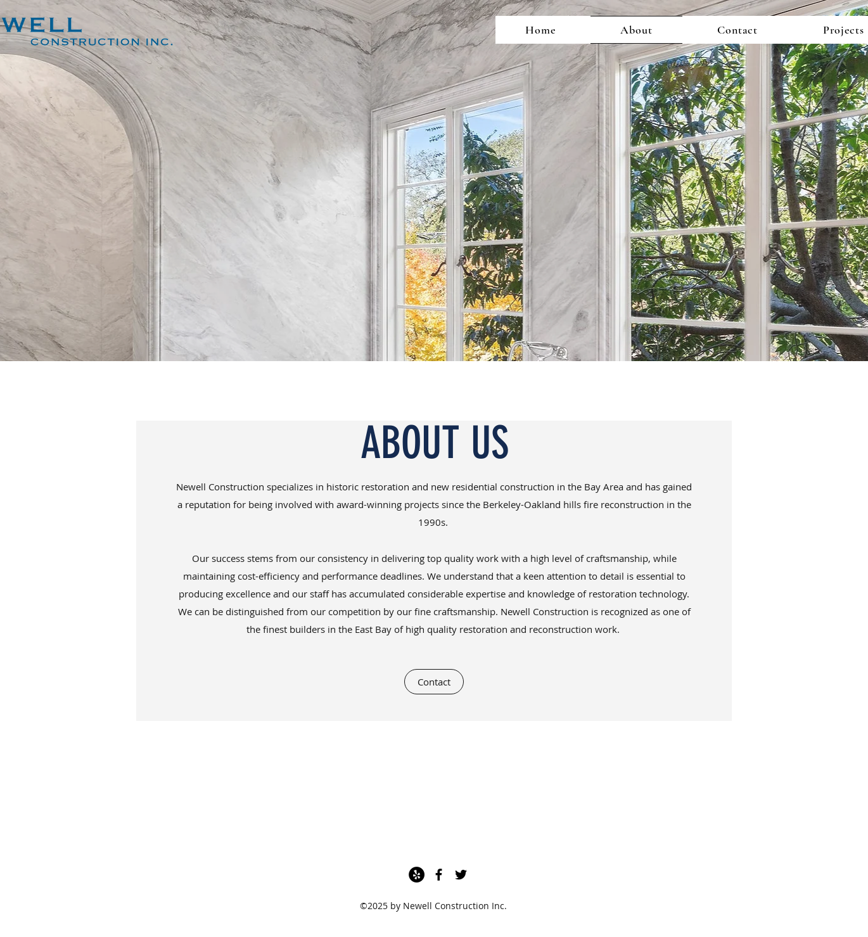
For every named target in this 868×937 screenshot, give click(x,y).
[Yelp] (416, 875)
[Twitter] (461, 875)
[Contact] (434, 681)
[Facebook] (439, 875)
